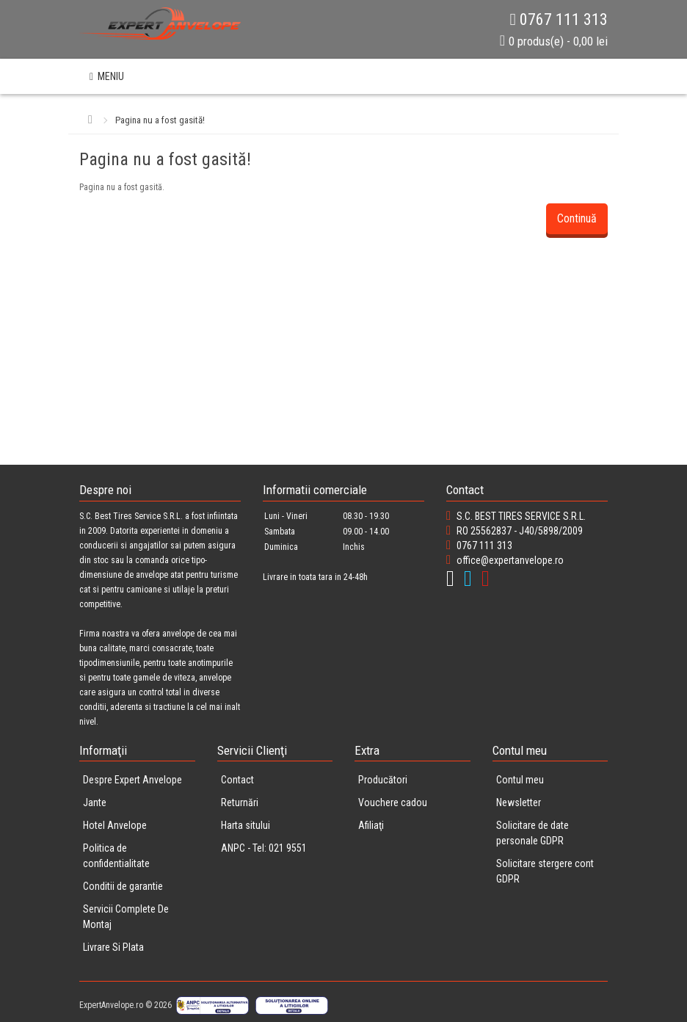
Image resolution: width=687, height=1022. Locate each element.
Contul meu (520, 780)
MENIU (107, 76)
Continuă (577, 218)
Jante (94, 802)
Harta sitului (245, 825)
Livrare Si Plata (113, 947)
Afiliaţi (371, 825)
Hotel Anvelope (115, 825)
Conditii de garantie (123, 886)
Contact (237, 780)
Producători (382, 780)
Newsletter (518, 802)
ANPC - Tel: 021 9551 (264, 848)
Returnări (239, 802)
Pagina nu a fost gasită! (160, 120)
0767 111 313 (559, 19)
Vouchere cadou (392, 802)
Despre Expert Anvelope (132, 780)
